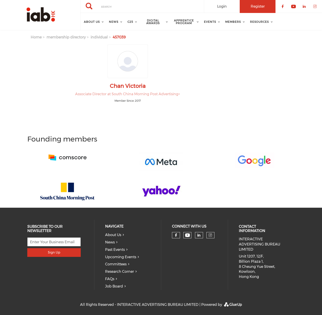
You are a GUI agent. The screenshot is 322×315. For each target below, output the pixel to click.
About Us (113, 235)
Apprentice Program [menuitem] (184, 22)
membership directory (66, 37)
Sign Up (54, 252)
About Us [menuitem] (92, 21)
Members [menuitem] (233, 21)
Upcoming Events (120, 257)
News (110, 242)
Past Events (115, 249)
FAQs (109, 279)
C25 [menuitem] (130, 21)
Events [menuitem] (210, 21)
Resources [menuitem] (259, 21)
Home (36, 37)
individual (99, 37)
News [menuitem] (113, 21)
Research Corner (119, 271)
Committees (116, 264)
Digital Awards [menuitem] (153, 22)
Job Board (114, 286)
